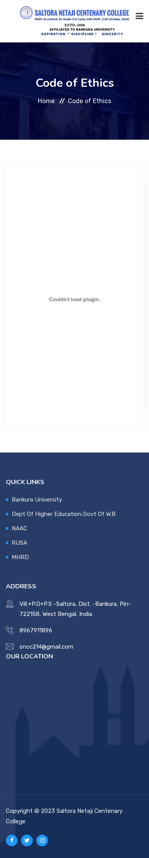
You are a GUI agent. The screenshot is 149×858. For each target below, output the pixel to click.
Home (46, 100)
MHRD (20, 557)
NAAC (19, 528)
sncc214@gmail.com (46, 646)
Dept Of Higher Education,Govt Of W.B (63, 514)
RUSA (19, 542)
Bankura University (37, 499)
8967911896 (36, 630)
